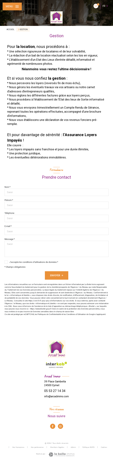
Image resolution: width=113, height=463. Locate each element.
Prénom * (9, 200)
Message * (10, 239)
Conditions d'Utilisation (76, 314)
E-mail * (8, 226)
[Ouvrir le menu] (12, 6)
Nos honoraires (18, 447)
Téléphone (9, 213)
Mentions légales (57, 447)
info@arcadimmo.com (56, 396)
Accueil (10, 29)
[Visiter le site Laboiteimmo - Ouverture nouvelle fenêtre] (61, 454)
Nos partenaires (37, 447)
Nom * (7, 187)
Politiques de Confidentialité (49, 314)
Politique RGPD (88, 447)
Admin (73, 447)
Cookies (104, 447)
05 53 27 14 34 (54, 391)
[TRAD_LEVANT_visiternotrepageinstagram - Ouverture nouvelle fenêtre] (60, 426)
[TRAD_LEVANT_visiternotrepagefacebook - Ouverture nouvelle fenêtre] (52, 426)
